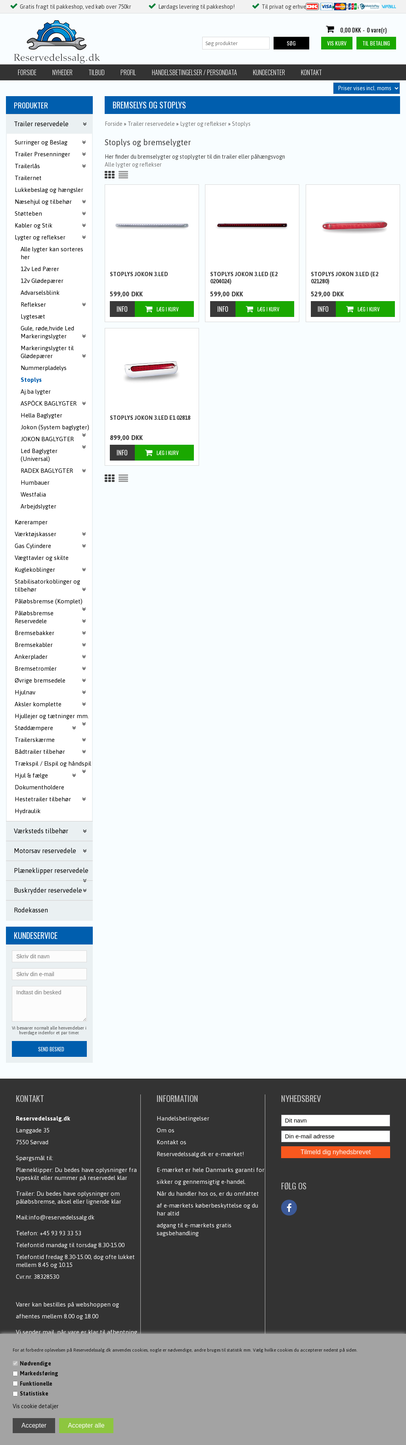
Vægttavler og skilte (42, 557)
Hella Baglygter (41, 415)
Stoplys (31, 379)
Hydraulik (27, 811)
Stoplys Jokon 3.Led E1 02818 (150, 418)
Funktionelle (36, 1384)
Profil (128, 72)
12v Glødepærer (42, 280)
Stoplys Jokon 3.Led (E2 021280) (344, 277)
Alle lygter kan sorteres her (52, 253)
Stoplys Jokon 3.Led (139, 274)
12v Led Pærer (40, 268)
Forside (27, 72)
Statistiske (34, 1393)
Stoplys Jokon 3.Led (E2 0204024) (244, 277)
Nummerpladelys (44, 367)
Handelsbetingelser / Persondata (194, 72)
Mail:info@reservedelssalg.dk (55, 1217)
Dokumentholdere (39, 787)
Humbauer (35, 482)
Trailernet (28, 177)
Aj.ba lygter (36, 391)
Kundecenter (269, 72)
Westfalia (33, 494)
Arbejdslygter (38, 506)
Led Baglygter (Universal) (39, 455)
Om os (165, 1130)
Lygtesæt (33, 316)
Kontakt (311, 72)
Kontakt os (171, 1142)
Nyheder (62, 72)
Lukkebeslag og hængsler (49, 189)
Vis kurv (337, 43)
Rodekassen (31, 910)
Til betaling (376, 43)
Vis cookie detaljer (36, 1406)
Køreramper (31, 522)
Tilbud (96, 72)
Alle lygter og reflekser (133, 164)
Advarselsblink (40, 292)
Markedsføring (39, 1373)
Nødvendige (35, 1363)
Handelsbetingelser (183, 1118)
